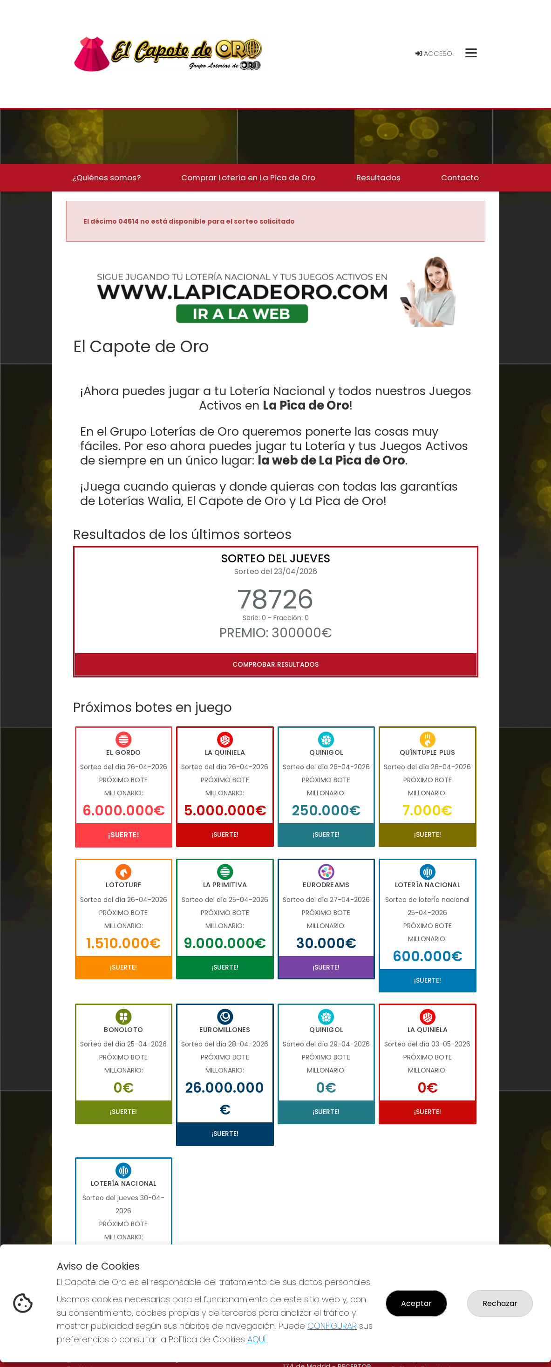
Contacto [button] (460, 177)
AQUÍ (256, 1339)
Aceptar (416, 1303)
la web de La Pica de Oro (331, 460)
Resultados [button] (378, 177)
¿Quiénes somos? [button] (106, 177)
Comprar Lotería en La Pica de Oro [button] (248, 177)
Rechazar (500, 1303)
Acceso (433, 53)
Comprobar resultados (275, 664)
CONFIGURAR (332, 1326)
